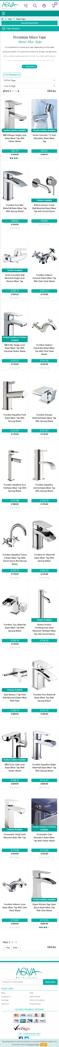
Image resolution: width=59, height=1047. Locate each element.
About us (5, 1004)
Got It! (43, 1045)
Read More (31, 66)
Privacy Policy (35, 1004)
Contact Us (6, 997)
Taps (10, 19)
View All (51, 91)
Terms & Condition (37, 1000)
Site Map (5, 1000)
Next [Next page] (15, 948)
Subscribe (50, 982)
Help (31, 993)
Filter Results (13, 28)
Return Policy (34, 997)
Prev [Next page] (8, 948)
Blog (3, 993)
